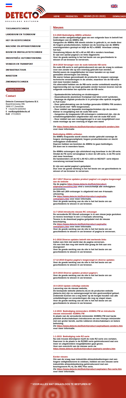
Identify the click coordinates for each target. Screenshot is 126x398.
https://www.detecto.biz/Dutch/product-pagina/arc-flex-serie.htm (89, 369)
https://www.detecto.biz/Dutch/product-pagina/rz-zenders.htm (84, 348)
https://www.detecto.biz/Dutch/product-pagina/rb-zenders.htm (88, 126)
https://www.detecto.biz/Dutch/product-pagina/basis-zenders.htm (90, 326)
